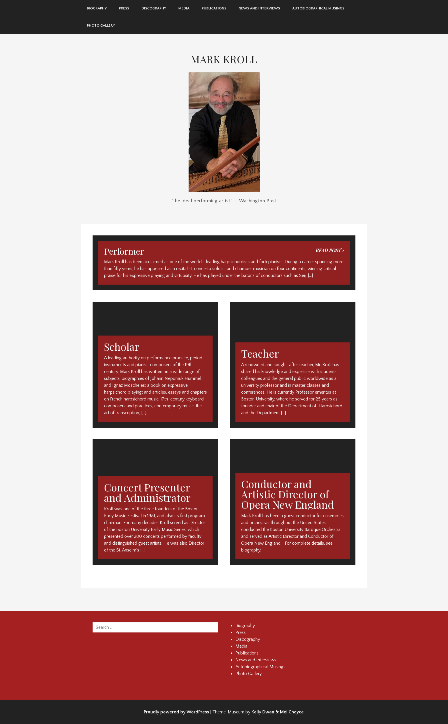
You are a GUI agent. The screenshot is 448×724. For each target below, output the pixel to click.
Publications (214, 8)
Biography (97, 8)
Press (124, 8)
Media (183, 8)
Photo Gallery (101, 25)
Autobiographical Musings (318, 8)
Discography (153, 8)
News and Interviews (259, 8)
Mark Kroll (224, 59)
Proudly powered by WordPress (176, 712)
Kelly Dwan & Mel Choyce (277, 712)
